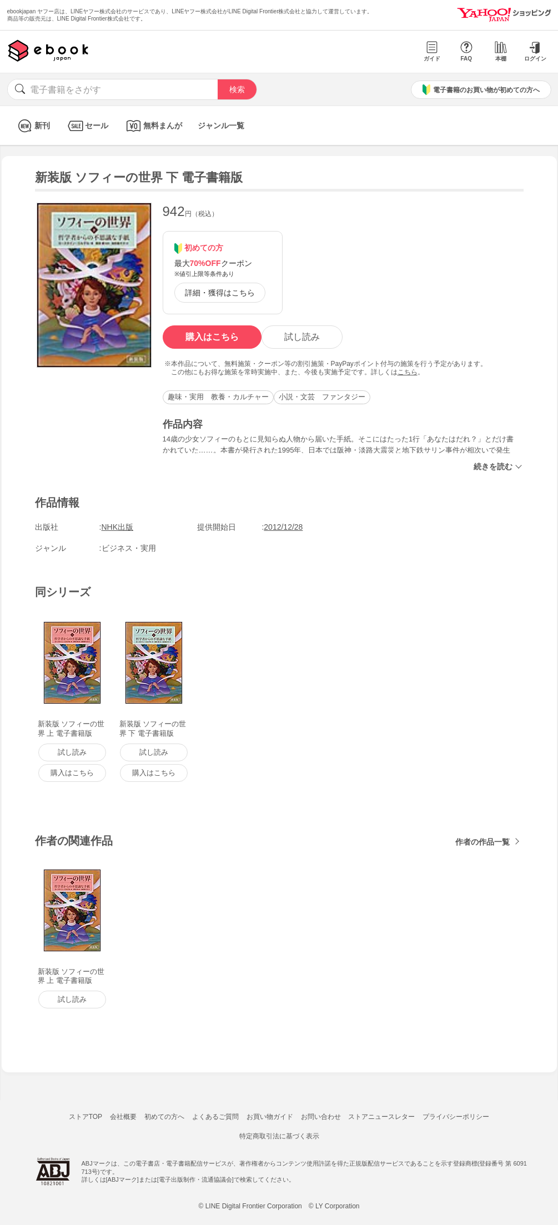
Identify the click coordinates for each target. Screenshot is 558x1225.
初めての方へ (164, 1117)
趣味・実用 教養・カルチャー (218, 397)
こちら (408, 372)
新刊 (32, 125)
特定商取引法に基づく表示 (279, 1136)
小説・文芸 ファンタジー (322, 397)
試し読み (302, 337)
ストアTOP (85, 1117)
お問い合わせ (321, 1117)
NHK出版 (118, 527)
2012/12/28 (283, 527)
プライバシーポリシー (456, 1117)
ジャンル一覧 (221, 125)
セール (87, 125)
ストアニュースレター (381, 1117)
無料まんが (153, 125)
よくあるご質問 (215, 1117)
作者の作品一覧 (482, 841)
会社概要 (123, 1117)
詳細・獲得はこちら (220, 292)
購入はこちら (212, 337)
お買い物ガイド (270, 1117)
